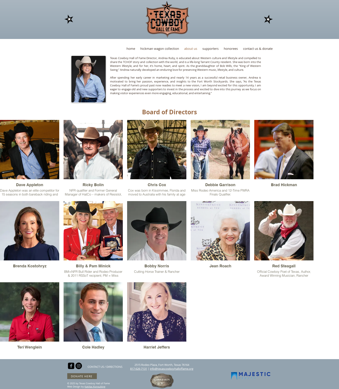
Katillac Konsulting (95, 386)
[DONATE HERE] (82, 376)
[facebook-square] (71, 366)
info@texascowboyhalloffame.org (171, 369)
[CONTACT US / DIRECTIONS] (105, 366)
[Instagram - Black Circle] (78, 366)
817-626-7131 (138, 369)
